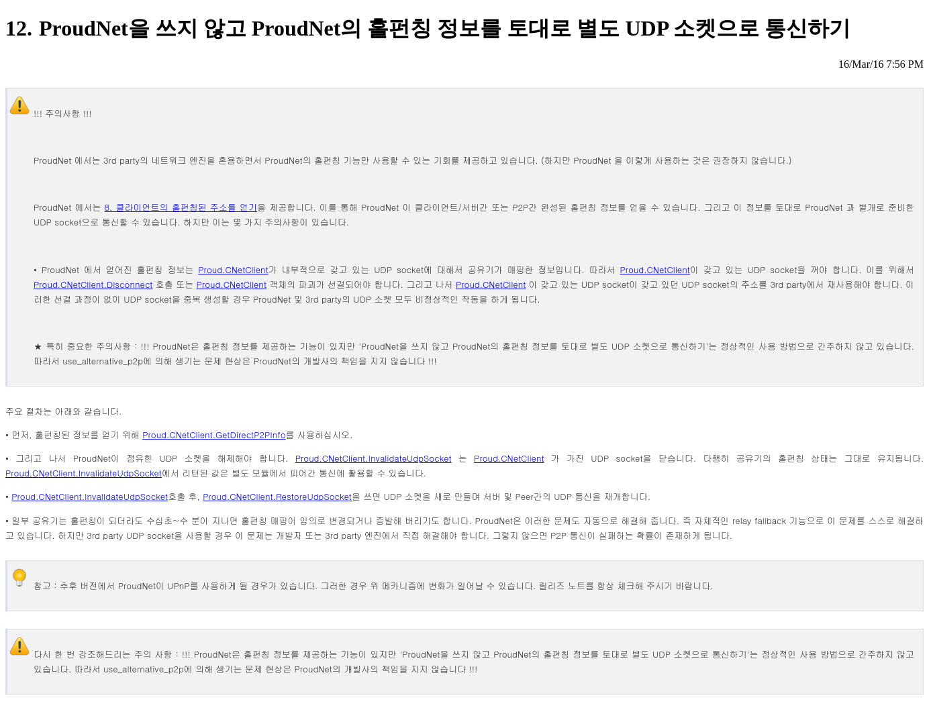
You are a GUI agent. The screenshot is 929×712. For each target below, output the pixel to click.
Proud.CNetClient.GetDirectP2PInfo (213, 434)
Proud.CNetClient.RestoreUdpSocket (277, 496)
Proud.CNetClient (233, 269)
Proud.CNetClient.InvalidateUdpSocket (373, 458)
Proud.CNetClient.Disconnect (93, 284)
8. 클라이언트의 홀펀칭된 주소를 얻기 (181, 207)
